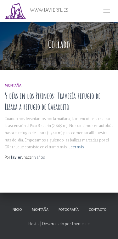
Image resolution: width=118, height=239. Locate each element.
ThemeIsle (80, 224)
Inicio (17, 209)
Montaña (13, 85)
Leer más (76, 147)
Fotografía (69, 209)
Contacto (97, 209)
